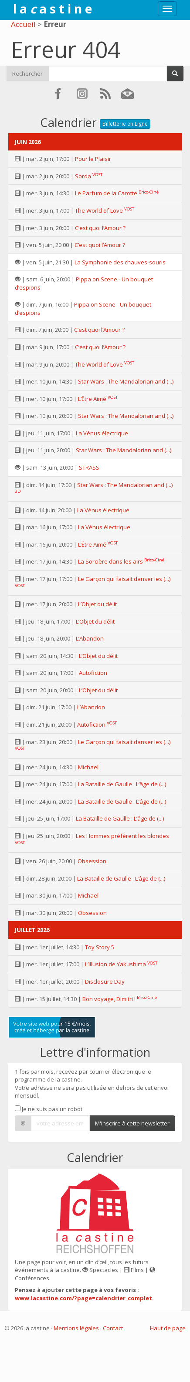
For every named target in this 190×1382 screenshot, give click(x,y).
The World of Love (99, 210)
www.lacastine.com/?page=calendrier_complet (83, 1298)
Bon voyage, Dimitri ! (109, 999)
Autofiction (93, 673)
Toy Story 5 (99, 947)
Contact (113, 1328)
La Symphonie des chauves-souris (120, 262)
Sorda (83, 176)
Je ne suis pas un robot (48, 1109)
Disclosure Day (105, 981)
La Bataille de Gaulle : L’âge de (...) (122, 784)
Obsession (92, 861)
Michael (88, 767)
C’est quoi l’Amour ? (100, 228)
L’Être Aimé (92, 399)
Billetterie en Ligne (125, 123)
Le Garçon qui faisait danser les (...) (124, 579)
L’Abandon (90, 638)
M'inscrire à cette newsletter (132, 1123)
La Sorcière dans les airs (110, 561)
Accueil (23, 24)
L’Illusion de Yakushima (115, 964)
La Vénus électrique (102, 433)
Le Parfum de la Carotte (106, 193)
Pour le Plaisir (93, 159)
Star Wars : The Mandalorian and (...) (125, 381)
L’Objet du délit (97, 604)
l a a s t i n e (52, 8)
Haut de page (168, 1328)
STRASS (89, 467)
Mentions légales (76, 1328)
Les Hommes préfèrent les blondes (122, 836)
